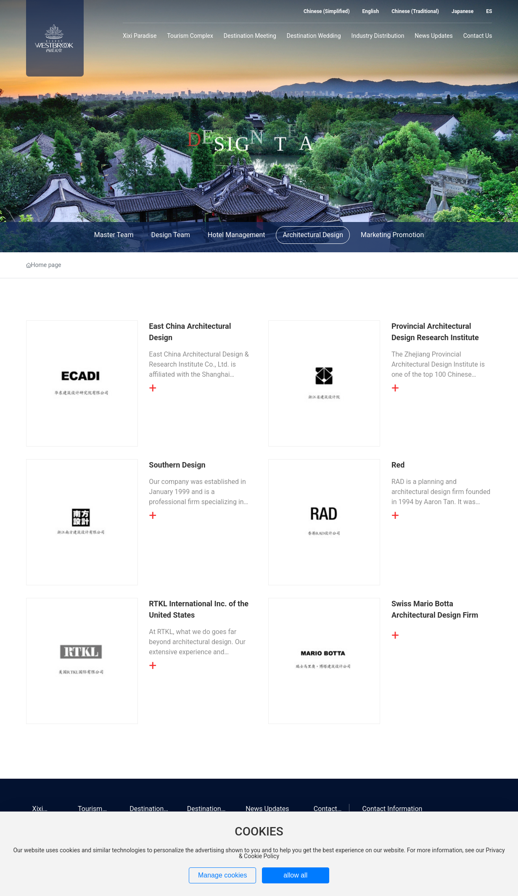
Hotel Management (236, 235)
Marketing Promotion (392, 235)
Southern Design (177, 464)
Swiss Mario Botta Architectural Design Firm (434, 609)
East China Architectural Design (190, 332)
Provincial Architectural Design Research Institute (435, 332)
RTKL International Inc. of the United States (198, 609)
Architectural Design (313, 235)
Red (397, 464)
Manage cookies (222, 875)
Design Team (170, 235)
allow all (295, 875)
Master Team (114, 235)
